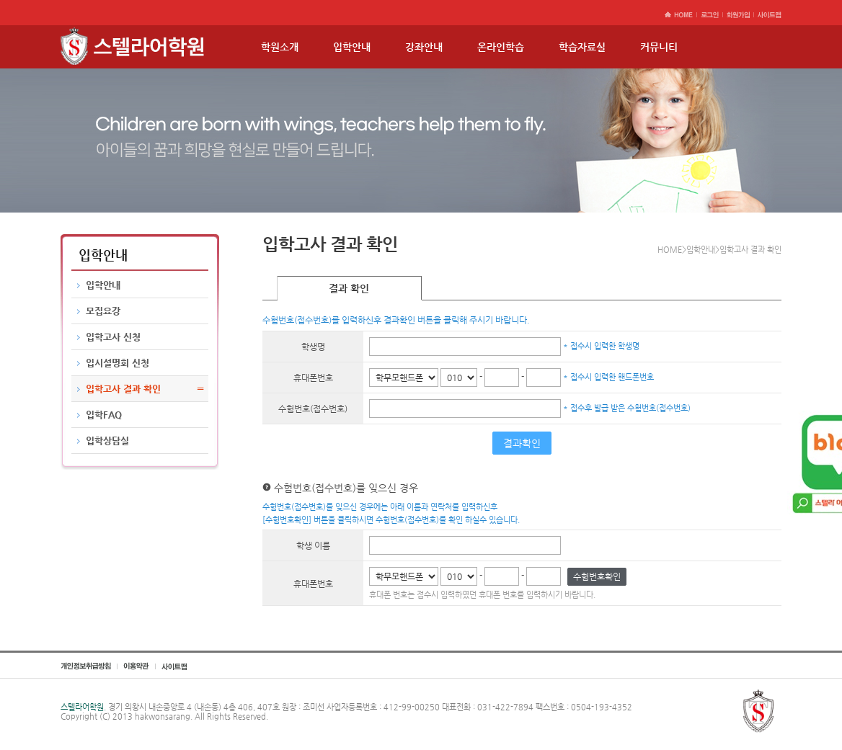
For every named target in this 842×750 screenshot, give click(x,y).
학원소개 (279, 47)
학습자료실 (582, 47)
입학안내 (352, 47)
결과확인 (522, 443)
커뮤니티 (659, 47)
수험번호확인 (597, 576)
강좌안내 (424, 47)
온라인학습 (500, 47)
